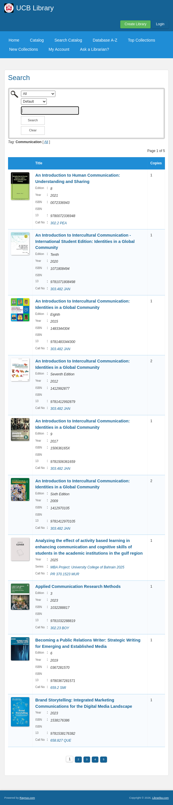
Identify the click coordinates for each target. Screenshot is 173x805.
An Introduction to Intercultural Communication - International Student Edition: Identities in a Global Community (85, 241)
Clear (32, 130)
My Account (58, 49)
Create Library (135, 24)
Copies (156, 163)
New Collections (23, 49)
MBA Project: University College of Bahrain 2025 (87, 567)
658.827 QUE (60, 740)
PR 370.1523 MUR (64, 574)
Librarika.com (160, 797)
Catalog (37, 40)
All (46, 142)
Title (38, 163)
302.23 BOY (59, 628)
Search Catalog (68, 40)
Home (14, 40)
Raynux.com (27, 797)
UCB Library (35, 8)
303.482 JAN (60, 289)
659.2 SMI (58, 688)
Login (160, 24)
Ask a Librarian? (94, 49)
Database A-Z (105, 40)
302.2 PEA (58, 223)
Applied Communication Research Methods (77, 586)
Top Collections (141, 40)
